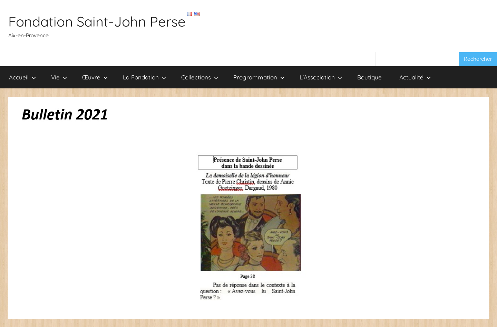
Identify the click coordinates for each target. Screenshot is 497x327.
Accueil (22, 77)
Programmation (259, 77)
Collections (199, 77)
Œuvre (95, 77)
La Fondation (144, 77)
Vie (59, 77)
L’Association (321, 77)
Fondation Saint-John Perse (97, 21)
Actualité (415, 77)
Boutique (369, 77)
